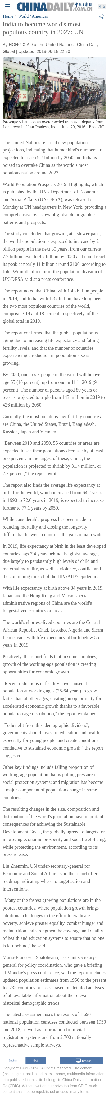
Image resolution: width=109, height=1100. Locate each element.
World (23, 16)
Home (8, 16)
